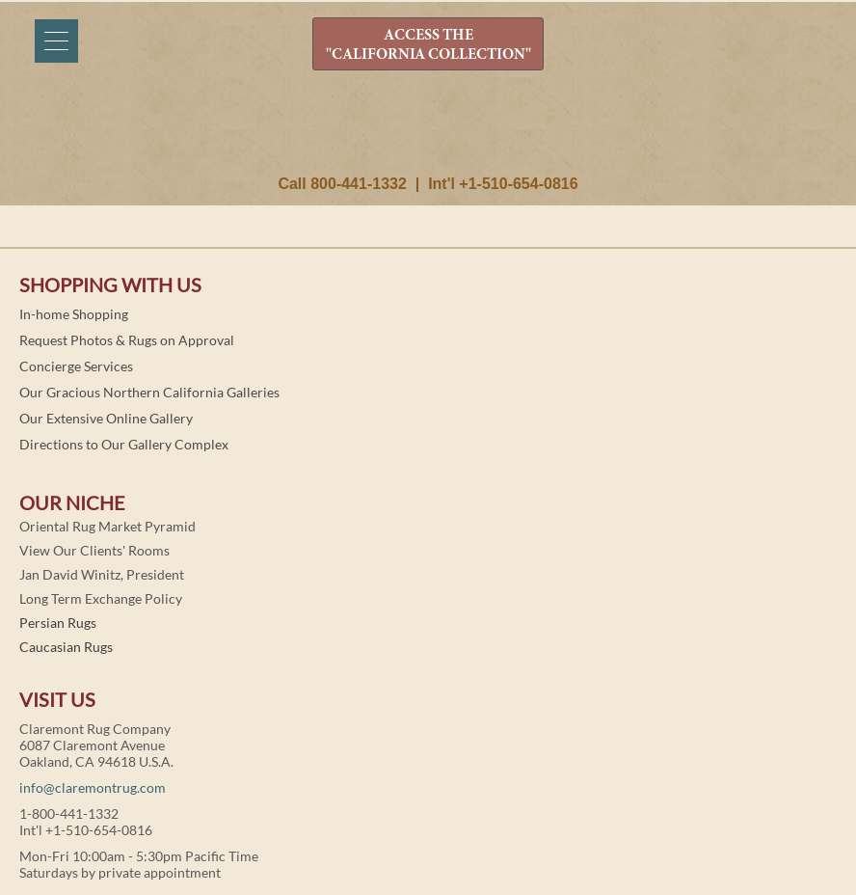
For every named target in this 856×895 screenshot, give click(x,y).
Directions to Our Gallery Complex (123, 444)
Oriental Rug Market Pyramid (107, 526)
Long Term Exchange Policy (100, 598)
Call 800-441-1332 (342, 184)
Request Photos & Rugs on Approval (126, 340)
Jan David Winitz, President (101, 574)
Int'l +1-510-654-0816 (502, 184)
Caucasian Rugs (66, 646)
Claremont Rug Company (428, 132)
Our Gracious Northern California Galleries (149, 392)
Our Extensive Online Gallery (106, 418)
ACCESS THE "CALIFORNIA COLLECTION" (428, 45)
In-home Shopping (73, 314)
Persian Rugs (57, 622)
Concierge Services (76, 366)
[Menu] (56, 41)
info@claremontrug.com (92, 787)
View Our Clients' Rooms (94, 550)
